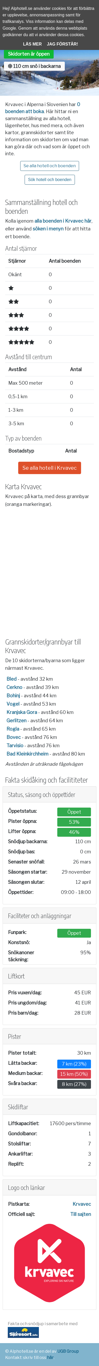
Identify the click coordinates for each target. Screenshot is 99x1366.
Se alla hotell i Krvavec (50, 468)
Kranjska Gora (21, 712)
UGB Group (68, 1351)
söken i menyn (48, 228)
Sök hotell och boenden (49, 179)
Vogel (12, 704)
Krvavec (82, 1204)
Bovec (13, 737)
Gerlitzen (16, 720)
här (50, 1357)
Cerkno (14, 687)
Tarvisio (14, 745)
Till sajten (80, 1214)
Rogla (12, 729)
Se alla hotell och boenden (50, 165)
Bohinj (13, 695)
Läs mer (32, 44)
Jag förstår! (62, 44)
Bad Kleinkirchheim (27, 754)
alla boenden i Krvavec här (62, 221)
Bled (11, 679)
